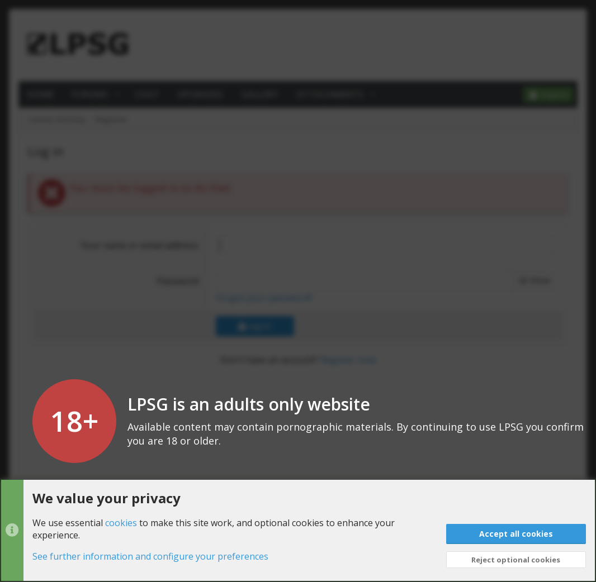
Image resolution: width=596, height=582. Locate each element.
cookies (121, 523)
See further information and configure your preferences (150, 557)
